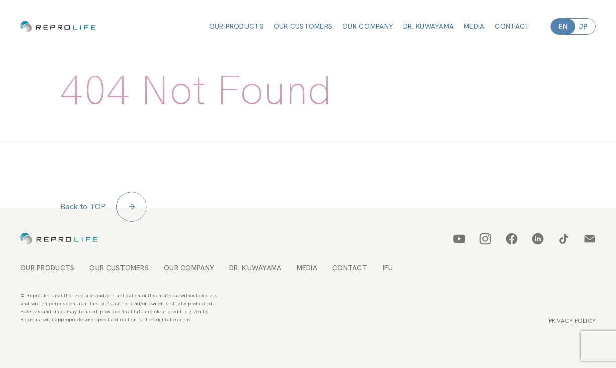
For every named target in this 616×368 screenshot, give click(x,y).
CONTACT (512, 26)
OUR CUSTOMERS (303, 26)
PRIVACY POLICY (572, 315)
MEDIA (474, 26)
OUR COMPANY (367, 26)
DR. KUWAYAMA (428, 26)
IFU (388, 261)
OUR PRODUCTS (236, 26)
